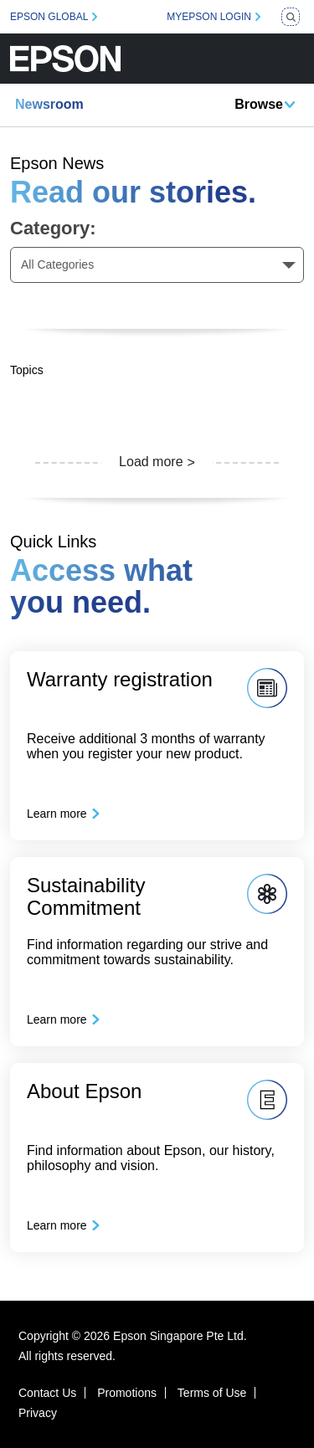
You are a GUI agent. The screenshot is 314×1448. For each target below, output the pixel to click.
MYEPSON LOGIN (209, 17)
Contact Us (47, 1393)
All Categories (57, 264)
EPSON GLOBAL (49, 17)
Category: (53, 228)
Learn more (57, 813)
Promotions (127, 1393)
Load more (151, 461)
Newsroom (49, 104)
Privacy (37, 1413)
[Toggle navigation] (291, 58)
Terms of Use (212, 1393)
